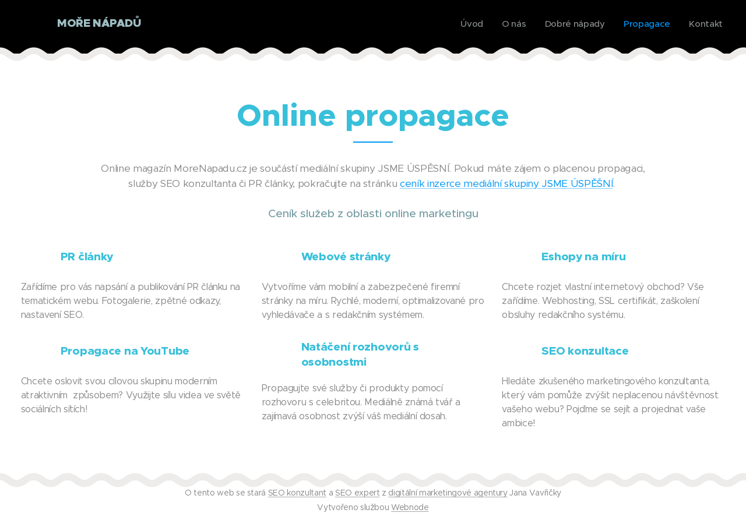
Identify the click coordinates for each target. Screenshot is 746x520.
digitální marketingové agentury (447, 492)
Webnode (410, 507)
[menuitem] (469, 23)
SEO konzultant (297, 492)
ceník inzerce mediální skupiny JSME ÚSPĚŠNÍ (506, 183)
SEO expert (357, 492)
